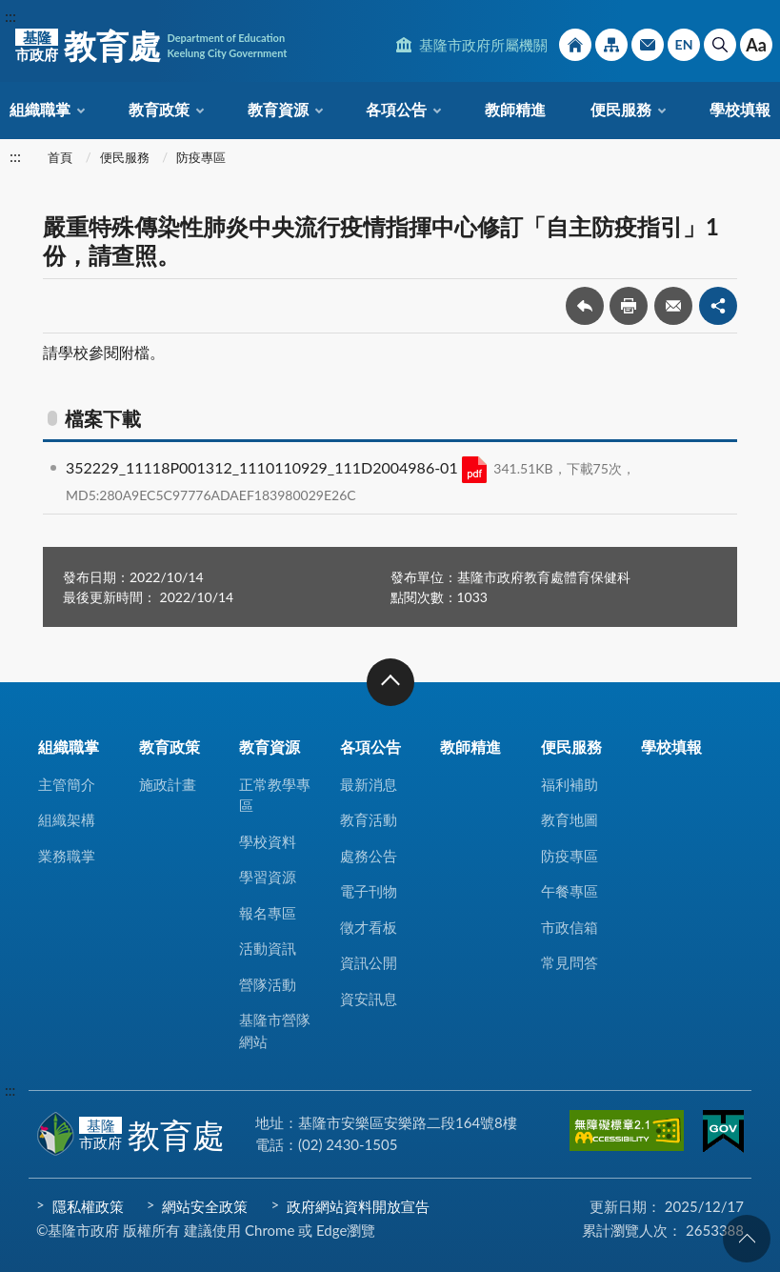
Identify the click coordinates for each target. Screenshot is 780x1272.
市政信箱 (647, 45)
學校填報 (740, 109)
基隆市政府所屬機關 (483, 44)
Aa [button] (756, 45)
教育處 (151, 46)
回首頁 (575, 45)
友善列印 (629, 306)
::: (10, 16)
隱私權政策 (88, 1206)
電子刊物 (368, 890)
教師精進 (515, 109)
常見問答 (569, 962)
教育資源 (278, 109)
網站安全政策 (205, 1206)
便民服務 (620, 109)
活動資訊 (267, 948)
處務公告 (368, 855)
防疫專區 (201, 157)
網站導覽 (611, 45)
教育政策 (159, 109)
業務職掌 (66, 855)
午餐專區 (569, 890)
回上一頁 (585, 306)
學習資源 (267, 876)
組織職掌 (40, 109)
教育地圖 (569, 819)
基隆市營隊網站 (274, 1030)
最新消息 (368, 784)
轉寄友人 (673, 306)
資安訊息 (368, 998)
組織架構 (66, 819)
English (684, 45)
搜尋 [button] (720, 45)
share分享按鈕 (718, 306)
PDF (474, 469)
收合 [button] (390, 682)
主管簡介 (66, 784)
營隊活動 (267, 984)
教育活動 (368, 819)
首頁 (60, 157)
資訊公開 (368, 962)
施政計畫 (167, 784)
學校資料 (267, 841)
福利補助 (569, 784)
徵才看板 (368, 927)
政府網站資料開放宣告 (358, 1206)
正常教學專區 (274, 795)
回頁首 (746, 1238)
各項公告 (396, 109)
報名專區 (267, 912)
